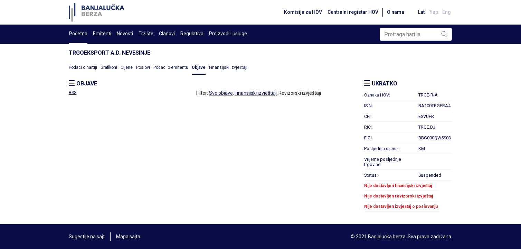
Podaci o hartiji (83, 67)
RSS (72, 92)
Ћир (433, 12)
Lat (421, 12)
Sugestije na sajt (87, 236)
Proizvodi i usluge (228, 33)
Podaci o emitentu (170, 67)
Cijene (127, 67)
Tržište (146, 33)
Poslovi (143, 67)
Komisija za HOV (303, 12)
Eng (446, 12)
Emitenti (102, 33)
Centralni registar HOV (353, 12)
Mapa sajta (128, 236)
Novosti (125, 33)
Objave (199, 67)
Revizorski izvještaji (299, 93)
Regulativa (191, 33)
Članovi (167, 33)
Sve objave (221, 93)
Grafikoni (109, 67)
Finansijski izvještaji (228, 67)
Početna (78, 33)
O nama (395, 12)
